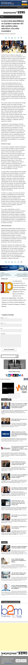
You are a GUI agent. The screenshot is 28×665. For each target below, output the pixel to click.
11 (9, 394)
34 (16, 397)
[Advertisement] (14, 637)
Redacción (4, 278)
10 (8, 394)
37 (8, 398)
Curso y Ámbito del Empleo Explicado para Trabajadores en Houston (18, 560)
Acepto (18, 660)
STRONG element (20, 7)
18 (19, 394)
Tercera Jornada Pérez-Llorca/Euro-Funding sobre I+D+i (5, 275)
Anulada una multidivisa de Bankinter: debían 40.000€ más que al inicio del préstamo (21, 275)
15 (15, 394)
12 (11, 394)
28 (8, 397)
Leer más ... (3, 413)
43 (16, 398)
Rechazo (23, 660)
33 (15, 397)
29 (9, 397)
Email (3, 323)
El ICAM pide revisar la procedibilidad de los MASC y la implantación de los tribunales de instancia (19, 476)
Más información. (8, 663)
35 (18, 397)
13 (12, 394)
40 (12, 398)
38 (9, 398)
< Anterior (2, 272)
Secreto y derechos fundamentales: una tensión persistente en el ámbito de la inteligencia (19, 587)
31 (12, 397)
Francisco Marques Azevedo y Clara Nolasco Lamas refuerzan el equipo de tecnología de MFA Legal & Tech (18, 463)
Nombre (4, 317)
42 (15, 398)
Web (1, 328)
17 (18, 394)
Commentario (3, 333)
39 (11, 398)
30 (11, 397)
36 (19, 397)
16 (16, 394)
